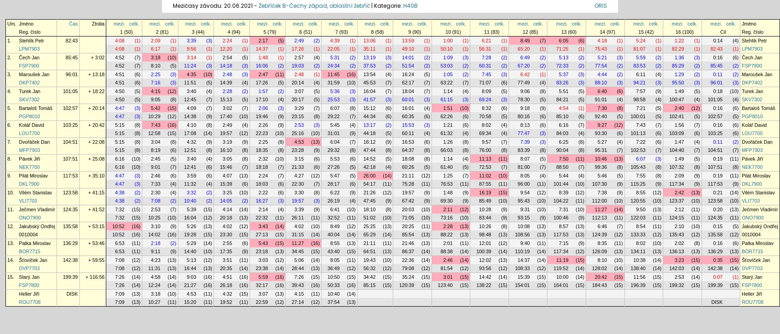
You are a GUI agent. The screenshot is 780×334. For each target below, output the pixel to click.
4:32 (191, 142)
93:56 (485, 268)
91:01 (601, 99)
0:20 (718, 209)
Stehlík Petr (31, 40)
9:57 (486, 142)
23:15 (297, 116)
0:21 (718, 192)
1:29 (679, 74)
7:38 (602, 192)
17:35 (226, 251)
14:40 (190, 251)
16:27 (262, 201)
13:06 (370, 40)
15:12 (370, 108)
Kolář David (31, 125)
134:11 (638, 251)
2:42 (679, 192)
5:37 (563, 74)
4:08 (120, 40)
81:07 (640, 49)
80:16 (524, 116)
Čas (73, 23)
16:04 (370, 91)
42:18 (370, 167)
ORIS (600, 6)
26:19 (334, 201)
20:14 (297, 82)
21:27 (190, 285)
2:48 (227, 74)
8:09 (486, 91)
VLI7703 (28, 201)
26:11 (297, 217)
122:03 (638, 217)
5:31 (335, 57)
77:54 (601, 65)
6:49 (525, 57)
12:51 (190, 150)
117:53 (70, 175)
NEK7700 (29, 167)
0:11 (718, 74)
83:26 (562, 82)
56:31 (485, 49)
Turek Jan (30, 91)
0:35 (718, 260)
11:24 (190, 65)
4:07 (227, 175)
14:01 (408, 57)
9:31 (525, 209)
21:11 (408, 175)
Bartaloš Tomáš (35, 108)
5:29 (191, 243)
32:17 (262, 285)
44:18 (370, 133)
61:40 (447, 167)
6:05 (563, 40)
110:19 (522, 251)
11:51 (190, 82)
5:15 (120, 125)
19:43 (370, 260)
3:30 (299, 192)
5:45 (335, 125)
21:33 (297, 167)
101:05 (70, 91)
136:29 (70, 243)
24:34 (334, 65)
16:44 (190, 268)
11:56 (640, 277)
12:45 (190, 99)
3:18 (156, 57)
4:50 (120, 91)
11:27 (601, 209)
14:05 (226, 201)
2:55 (227, 243)
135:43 (676, 234)
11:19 (562, 260)
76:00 (485, 150)
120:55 (638, 201)
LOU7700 (29, 133)
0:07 (718, 277)
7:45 (486, 74)
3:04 (156, 142)
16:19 (485, 192)
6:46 (602, 226)
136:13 (676, 251)
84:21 (562, 99)
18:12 (370, 142)
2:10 (679, 226)
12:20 (226, 49)
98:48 (485, 234)
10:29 (154, 116)
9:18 (525, 108)
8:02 (486, 125)
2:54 (227, 57)
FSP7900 (29, 65)
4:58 (156, 277)
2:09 (156, 40)
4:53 (299, 142)
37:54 (334, 302)
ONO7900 (30, 217)
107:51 (70, 159)
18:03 (262, 184)
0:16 (718, 57)
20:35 (226, 268)
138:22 (483, 285)
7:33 (156, 184)
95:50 (678, 82)
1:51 (448, 108)
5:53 (335, 159)
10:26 (485, 226)
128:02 (599, 268)
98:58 (640, 99)
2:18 (156, 243)
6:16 (563, 125)
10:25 (154, 217)
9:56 (191, 49)
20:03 (408, 209)
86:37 (408, 251)
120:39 (406, 285)
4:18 (602, 40)
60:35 (408, 116)
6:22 (335, 192)
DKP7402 (29, 82)
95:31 (601, 150)
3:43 (263, 226)
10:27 (154, 302)
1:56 (679, 125)
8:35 (602, 243)
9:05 (156, 99)
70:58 (485, 116)
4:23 (156, 260)
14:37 (262, 49)
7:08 (156, 201)
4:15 (156, 91)
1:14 (448, 91)
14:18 (226, 65)
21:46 (408, 243)
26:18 (226, 285)
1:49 (679, 91)
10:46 (601, 159)
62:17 (408, 82)
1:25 (448, 175)
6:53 (120, 243)
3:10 (156, 226)
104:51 (70, 142)
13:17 (370, 125)
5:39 (191, 209)
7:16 (156, 82)
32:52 (334, 217)
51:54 (408, 65)
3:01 (448, 277)
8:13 (525, 125)
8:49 (525, 40)
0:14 (718, 40)
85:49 (485, 201)
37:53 (370, 65)
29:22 (334, 116)
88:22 (447, 234)
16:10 (226, 150)
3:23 (679, 260)
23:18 (262, 251)
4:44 (602, 74)
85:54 (408, 234)
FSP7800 (29, 285)
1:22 (679, 40)
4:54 (563, 108)
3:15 (299, 159)
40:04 (334, 234)
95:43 (524, 201)
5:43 (263, 243)
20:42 (601, 277)
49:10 (408, 49)
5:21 (602, 57)
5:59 (640, 57)
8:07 (525, 159)
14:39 (226, 82)
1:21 (448, 125)
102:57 (70, 108)
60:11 (408, 133)
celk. (134, 23)
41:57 (370, 99)
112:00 (599, 201)
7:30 (602, 108)
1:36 (679, 57)
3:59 (191, 175)
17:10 (262, 99)
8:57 (563, 226)
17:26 (297, 49)
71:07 (485, 82)
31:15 (297, 234)
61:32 (447, 133)
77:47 (524, 133)
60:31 (485, 65)
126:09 (599, 251)
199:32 (676, 285)
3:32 (191, 192)
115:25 (638, 184)
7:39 (525, 142)
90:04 (562, 150)
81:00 (524, 167)
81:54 (447, 268)
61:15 (447, 99)
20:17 (297, 99)
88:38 (447, 251)
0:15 (718, 226)
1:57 (263, 91)
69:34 (485, 133)
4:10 (191, 125)
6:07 (335, 108)
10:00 (562, 277)
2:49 (299, 40)
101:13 (638, 133)
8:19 (156, 150)
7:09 (120, 294)
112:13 (599, 217)
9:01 (156, 167)
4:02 (227, 226)
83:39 (524, 150)
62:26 (447, 116)
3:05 (227, 159)
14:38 (190, 116)
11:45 (334, 74)
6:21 (486, 40)
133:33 (638, 234)
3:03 (263, 260)
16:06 (262, 65)
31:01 (334, 133)
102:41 (676, 116)
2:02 (679, 243)
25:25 (370, 226)
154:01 (522, 285)
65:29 (370, 234)
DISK (72, 294)
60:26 (408, 167)
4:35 (191, 74)
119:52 (560, 268)
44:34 (370, 116)
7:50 (563, 159)
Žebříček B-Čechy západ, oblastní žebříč (314, 6)
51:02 (370, 217)
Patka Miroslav (35, 243)
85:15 (370, 285)
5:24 (640, 40)
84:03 (562, 133)
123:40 (445, 285)
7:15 (563, 243)
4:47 (120, 108)
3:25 (227, 192)
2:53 (299, 125)
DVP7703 (29, 268)
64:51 (370, 251)
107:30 (599, 184)
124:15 (676, 217)
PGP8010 (29, 116)
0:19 (718, 159)
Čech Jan (29, 57)
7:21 (640, 108)
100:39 (483, 251)
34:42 (370, 277)
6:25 (563, 142)
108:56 (522, 234)
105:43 (638, 167)
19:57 (226, 133)
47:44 (370, 150)
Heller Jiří (29, 294)
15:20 (190, 302)
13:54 (370, 74)
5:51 (563, 91)
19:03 (297, 65)
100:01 (638, 116)
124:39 (599, 234)
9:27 (602, 125)
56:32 (370, 268)
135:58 (70, 226)
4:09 (191, 108)
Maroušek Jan (34, 74)
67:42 (408, 201)
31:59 (334, 82)
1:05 (448, 74)
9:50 (640, 209)
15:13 (226, 99)
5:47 (335, 175)
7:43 (156, 125)
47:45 (370, 201)
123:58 (70, 192)
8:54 (640, 226)
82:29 (678, 49)
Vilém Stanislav (35, 192)
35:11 (370, 49)
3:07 (299, 91)
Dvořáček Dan (34, 142)
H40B (410, 6)
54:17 (370, 184)
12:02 (485, 260)
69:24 (485, 99)
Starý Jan (29, 277)
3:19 (227, 142)
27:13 (262, 234)
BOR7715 (30, 251)
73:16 (447, 217)
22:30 (297, 184)
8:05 (525, 175)
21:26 (370, 192)
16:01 (408, 108)
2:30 (156, 192)
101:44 (560, 184)
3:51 (227, 260)
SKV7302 (29, 99)
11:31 (154, 268)
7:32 (120, 209)
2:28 (227, 91)
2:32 (263, 159)
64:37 (408, 150)
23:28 (297, 150)
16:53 (408, 142)
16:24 (408, 74)
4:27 (299, 175)
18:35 (262, 150)
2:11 (448, 209)
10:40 (190, 201)
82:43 (72, 40)
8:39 (563, 192)
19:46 (262, 116)
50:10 (447, 49)
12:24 (154, 285)
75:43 (601, 49)
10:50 (334, 277)
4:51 (120, 74)
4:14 (227, 209)
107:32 (676, 167)
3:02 (227, 108)
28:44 (297, 268)
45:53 (370, 82)
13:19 (370, 57)
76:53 (447, 184)
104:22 (560, 201)
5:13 (563, 57)
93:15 (524, 217)
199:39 (70, 277)
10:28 (485, 209)
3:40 (191, 91)
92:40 (601, 116)
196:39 (638, 285)
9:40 (525, 243)
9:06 (525, 91)
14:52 (370, 159)
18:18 (262, 167)
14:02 (154, 234)
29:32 (334, 150)
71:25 (562, 49)
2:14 (263, 209)
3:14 (191, 57)
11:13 (485, 159)
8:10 (156, 65)
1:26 (448, 142)
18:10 (370, 209)
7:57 (640, 91)
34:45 (297, 251)
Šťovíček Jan (33, 260)
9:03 (191, 277)
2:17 (263, 40)
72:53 (485, 167)
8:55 (640, 192)
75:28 (408, 184)
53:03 (447, 65)
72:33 (562, 65)
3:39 (191, 40)
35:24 (408, 277)
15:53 (408, 125)
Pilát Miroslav (33, 175)
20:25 (408, 226)
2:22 (263, 192)
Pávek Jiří (30, 159)
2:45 (156, 159)
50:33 (334, 285)
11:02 (485, 175)
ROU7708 (30, 302)
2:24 (227, 40)
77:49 (524, 82)
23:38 (262, 268)
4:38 (120, 192)
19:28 (190, 234)
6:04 (335, 142)
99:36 (601, 167)
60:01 (408, 99)
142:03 (676, 268)
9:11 (156, 251)
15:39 (226, 184)
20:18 (226, 217)
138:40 (638, 268)
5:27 (602, 142)
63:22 (447, 82)
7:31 (563, 209)
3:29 (299, 108)
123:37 (676, 201)
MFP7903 (29, 150)
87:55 (485, 184)
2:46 (156, 175)
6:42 (525, 74)
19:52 (226, 302)
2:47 (263, 74)
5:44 (563, 175)
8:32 (486, 108)
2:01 (448, 243)
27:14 (297, 302)
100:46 (560, 217)
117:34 (676, 184)
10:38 (640, 260)
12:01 (485, 243)
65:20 (524, 49)
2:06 (263, 108)
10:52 (118, 226)
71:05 (408, 217)
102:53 (638, 150)
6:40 (602, 91)
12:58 (154, 133)
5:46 (602, 175)
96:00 (524, 184)
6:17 (156, 49)
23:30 (226, 234)
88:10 (601, 82)
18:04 (408, 91)
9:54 (525, 192)
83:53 (640, 65)
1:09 (448, 57)
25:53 (334, 99)
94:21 (640, 82)
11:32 (190, 184)
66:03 (447, 150)
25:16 (297, 133)
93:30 (601, 133)
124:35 (70, 209)
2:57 (299, 57)
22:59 (262, 302)
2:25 (156, 74)
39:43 (297, 285)
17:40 (226, 116)
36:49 (334, 268)
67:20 (524, 65)
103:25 (70, 125)
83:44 (485, 217)
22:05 (334, 49)
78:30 (524, 99)
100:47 (676, 99)
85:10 (562, 116)
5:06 (299, 260)
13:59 (408, 40)
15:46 (226, 167)
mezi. (119, 23)
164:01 (560, 285)
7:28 (486, 57)
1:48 (263, 57)
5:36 (335, 91)
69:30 (447, 201)
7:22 (640, 142)
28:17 (334, 184)
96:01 (72, 74)
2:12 (679, 209)
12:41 (190, 167)
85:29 (678, 65)
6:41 (335, 209)
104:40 (676, 150)
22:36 (408, 260)
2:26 (263, 125)
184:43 (599, 285)
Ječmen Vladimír (37, 209)
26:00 (370, 175)
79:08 (408, 268)
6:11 (640, 74)
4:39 (335, 40)
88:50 (562, 167)
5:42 (156, 108)
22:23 (262, 133)
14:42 (485, 277)
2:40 (679, 108)
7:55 (640, 175)
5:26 (191, 226)
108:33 (522, 268)
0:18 (718, 91)
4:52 (120, 57)
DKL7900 (29, 184)
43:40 (334, 251)
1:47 (679, 142)
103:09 (676, 133)
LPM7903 (29, 49)
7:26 (120, 277)
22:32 (262, 217)
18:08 (408, 159)
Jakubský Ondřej (37, 226)
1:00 (448, 40)
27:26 (334, 167)
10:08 (524, 226)
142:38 (70, 260)
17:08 (190, 133)
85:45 (72, 57)
